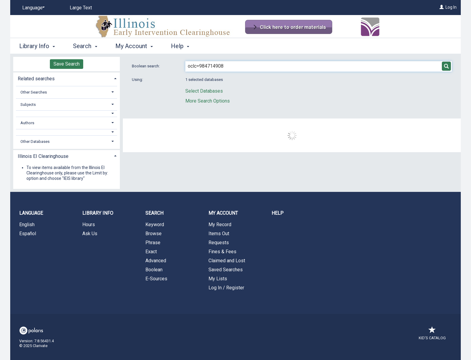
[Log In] (441, 7)
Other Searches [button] (33, 92)
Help (278, 213)
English (27, 224)
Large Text (81, 8)
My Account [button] (134, 46)
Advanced (155, 260)
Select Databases (204, 91)
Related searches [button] (36, 79)
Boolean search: (146, 66)
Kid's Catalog (432, 335)
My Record (219, 224)
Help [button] (180, 46)
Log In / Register (226, 288)
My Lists (217, 279)
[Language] (32, 8)
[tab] (66, 78)
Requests (218, 242)
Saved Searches (225, 269)
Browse (153, 233)
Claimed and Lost (226, 260)
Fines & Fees (222, 251)
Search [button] (85, 46)
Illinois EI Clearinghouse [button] (43, 156)
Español (27, 233)
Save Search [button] (66, 64)
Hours (88, 224)
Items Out (218, 233)
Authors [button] (27, 123)
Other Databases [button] (35, 141)
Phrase (152, 242)
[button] (66, 113)
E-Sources (156, 279)
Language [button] (31, 213)
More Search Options (207, 101)
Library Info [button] (37, 46)
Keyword (154, 224)
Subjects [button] (28, 104)
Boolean (154, 269)
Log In (451, 7)
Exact (151, 251)
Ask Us (89, 233)
